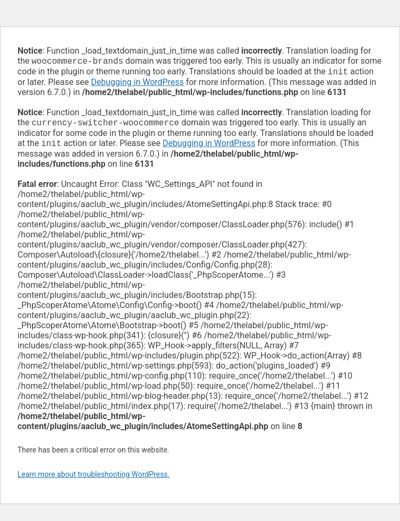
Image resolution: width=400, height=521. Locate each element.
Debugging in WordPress (137, 84)
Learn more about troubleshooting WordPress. (94, 478)
